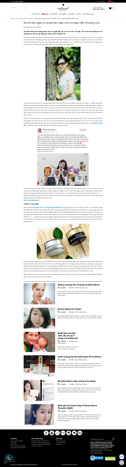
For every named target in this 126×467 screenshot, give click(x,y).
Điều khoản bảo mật (30, 464)
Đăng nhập (96, 9)
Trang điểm (59, 444)
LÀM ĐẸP (71, 14)
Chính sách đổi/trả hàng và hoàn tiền (41, 444)
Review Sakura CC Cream (69, 309)
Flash (44, 14)
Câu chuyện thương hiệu (16, 441)
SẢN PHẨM (53, 14)
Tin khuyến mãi (14, 444)
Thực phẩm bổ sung (61, 442)
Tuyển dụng (13, 442)
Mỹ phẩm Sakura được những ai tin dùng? (77, 381)
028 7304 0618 (21, 446)
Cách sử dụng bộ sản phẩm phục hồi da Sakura (79, 356)
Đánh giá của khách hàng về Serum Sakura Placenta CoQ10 (77, 406)
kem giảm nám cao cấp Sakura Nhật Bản (47, 207)
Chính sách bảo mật (36, 446)
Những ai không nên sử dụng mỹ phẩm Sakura (79, 284)
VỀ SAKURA (63, 14)
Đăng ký (102, 9)
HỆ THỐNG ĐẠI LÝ (88, 14)
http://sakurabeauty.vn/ (32, 200)
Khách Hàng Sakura (26, 18)
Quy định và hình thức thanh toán (40, 441)
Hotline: (16, 1)
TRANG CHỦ (36, 14)
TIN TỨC (78, 14)
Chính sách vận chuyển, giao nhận (40, 442)
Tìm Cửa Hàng (101, 1)
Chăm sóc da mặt (60, 441)
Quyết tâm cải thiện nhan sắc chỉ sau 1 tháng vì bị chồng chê (68, 335)
